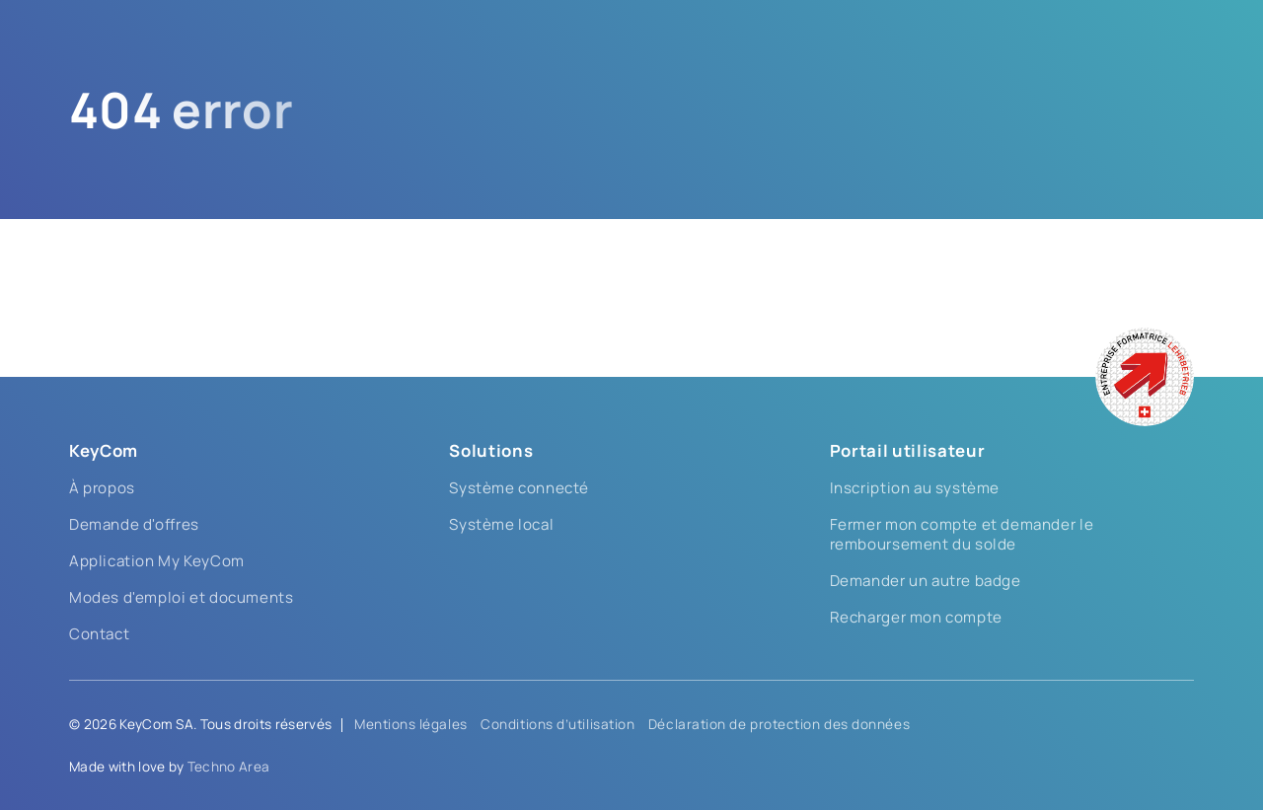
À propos (102, 488)
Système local (501, 524)
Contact (99, 634)
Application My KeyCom (157, 561)
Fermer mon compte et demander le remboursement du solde (961, 534)
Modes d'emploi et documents (181, 597)
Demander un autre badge (925, 580)
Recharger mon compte (916, 617)
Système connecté (519, 488)
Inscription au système (915, 488)
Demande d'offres (134, 524)
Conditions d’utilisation (557, 724)
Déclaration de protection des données (779, 724)
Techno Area (228, 766)
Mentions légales (411, 724)
